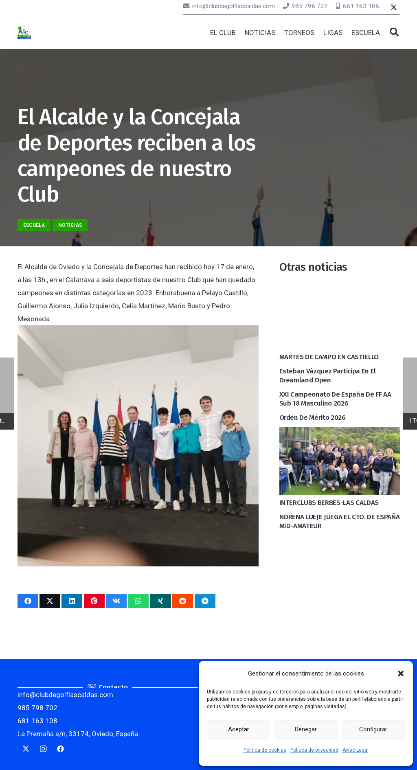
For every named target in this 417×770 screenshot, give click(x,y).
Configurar (373, 729)
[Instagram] (43, 749)
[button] (401, 673)
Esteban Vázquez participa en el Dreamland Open (327, 375)
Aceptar (238, 729)
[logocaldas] (24, 33)
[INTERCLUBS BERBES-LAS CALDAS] (339, 434)
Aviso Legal (355, 750)
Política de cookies (265, 750)
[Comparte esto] (28, 601)
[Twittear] (50, 601)
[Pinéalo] (94, 601)
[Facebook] (61, 749)
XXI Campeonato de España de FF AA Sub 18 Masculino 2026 (335, 399)
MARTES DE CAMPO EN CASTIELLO (329, 357)
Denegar (306, 729)
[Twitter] (393, 8)
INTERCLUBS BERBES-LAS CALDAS (329, 502)
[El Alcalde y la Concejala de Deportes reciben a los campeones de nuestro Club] (138, 332)
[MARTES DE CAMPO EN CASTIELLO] (339, 288)
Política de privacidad (314, 750)
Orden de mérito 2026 (312, 417)
